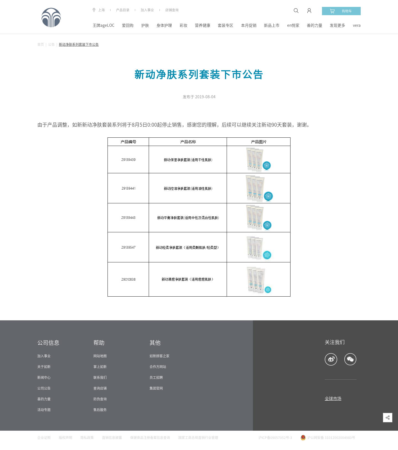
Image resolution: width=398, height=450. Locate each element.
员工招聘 (156, 377)
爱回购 (127, 25)
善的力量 (314, 25)
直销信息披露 (112, 437)
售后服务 (100, 409)
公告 (51, 44)
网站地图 (100, 356)
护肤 (145, 25)
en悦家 (293, 25)
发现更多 (337, 25)
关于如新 (44, 366)
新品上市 (271, 25)
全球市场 (333, 398)
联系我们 (100, 377)
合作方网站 (158, 366)
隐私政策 (87, 437)
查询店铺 (100, 388)
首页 (40, 44)
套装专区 (225, 25)
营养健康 (202, 25)
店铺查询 (172, 10)
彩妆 (183, 25)
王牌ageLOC (103, 25)
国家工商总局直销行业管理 (198, 437)
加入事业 (147, 10)
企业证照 (44, 437)
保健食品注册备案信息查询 (150, 437)
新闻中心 (44, 377)
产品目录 (122, 10)
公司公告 (44, 388)
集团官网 (156, 388)
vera (357, 25)
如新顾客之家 (159, 356)
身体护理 (164, 25)
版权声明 (65, 437)
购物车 (341, 11)
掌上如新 (100, 366)
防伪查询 (100, 399)
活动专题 (44, 409)
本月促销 (248, 25)
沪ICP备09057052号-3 (275, 437)
